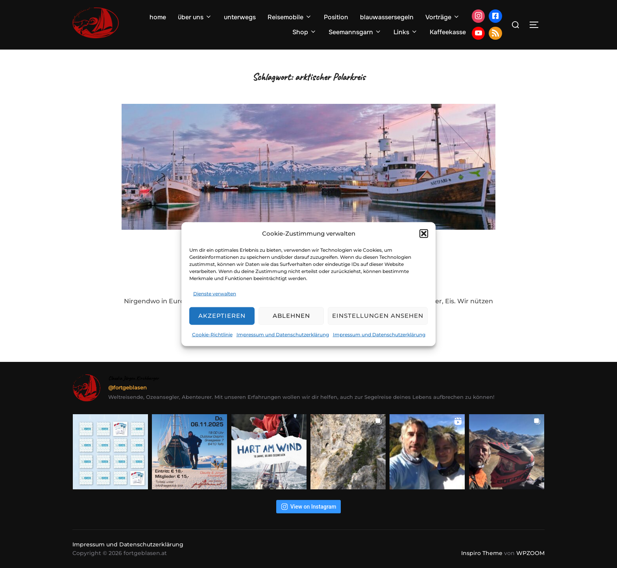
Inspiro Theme (481, 553)
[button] (424, 233)
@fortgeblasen (127, 387)
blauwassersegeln (387, 17)
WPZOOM (530, 553)
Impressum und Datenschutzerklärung (282, 334)
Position (336, 17)
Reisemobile (290, 17)
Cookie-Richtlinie (212, 334)
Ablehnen (291, 315)
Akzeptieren (222, 315)
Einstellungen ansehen (377, 315)
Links (405, 32)
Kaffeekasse (448, 32)
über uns (195, 17)
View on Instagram (308, 506)
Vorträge (442, 17)
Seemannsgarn (355, 32)
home (158, 17)
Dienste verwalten (214, 294)
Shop (304, 32)
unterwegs (240, 17)
